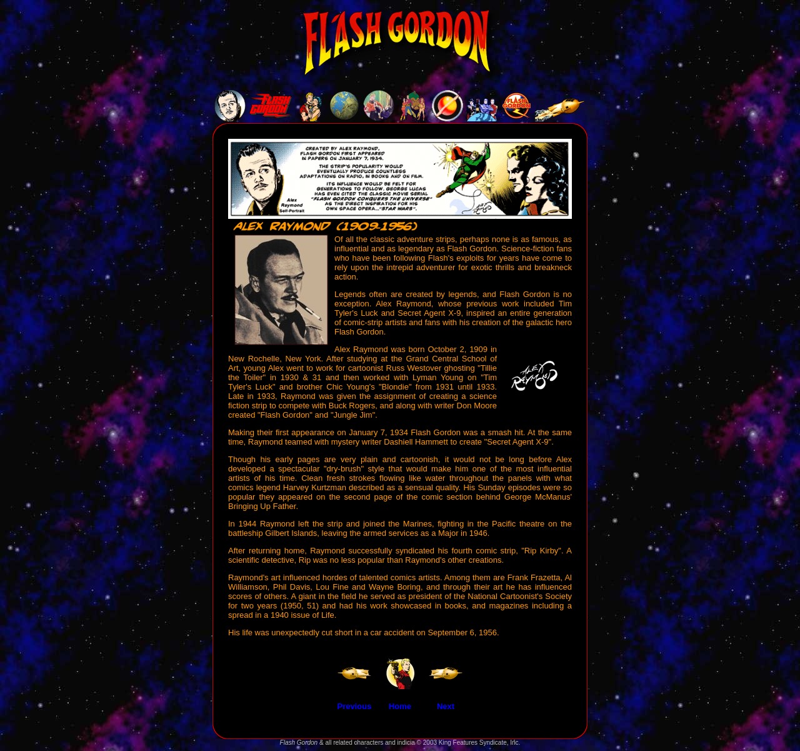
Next (445, 706)
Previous (355, 706)
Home (400, 706)
